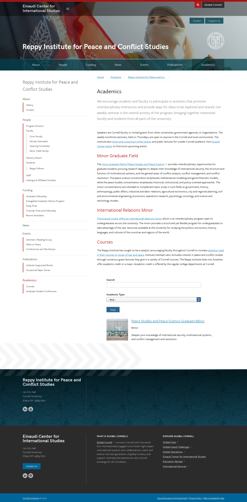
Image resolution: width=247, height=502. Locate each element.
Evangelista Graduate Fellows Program (45, 200)
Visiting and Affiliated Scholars (41, 179)
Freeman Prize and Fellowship (41, 209)
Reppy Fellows (37, 167)
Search (110, 278)
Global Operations (174, 451)
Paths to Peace (33, 243)
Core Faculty (36, 135)
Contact (197, 19)
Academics (29, 279)
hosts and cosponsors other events (131, 140)
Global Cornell (213, 3)
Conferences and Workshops (40, 248)
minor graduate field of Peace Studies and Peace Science (134, 163)
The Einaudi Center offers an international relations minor (129, 217)
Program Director (35, 124)
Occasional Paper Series (38, 269)
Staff (28, 174)
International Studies (43, 7)
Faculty (29, 129)
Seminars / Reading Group (39, 238)
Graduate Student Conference (41, 290)
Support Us (214, 19)
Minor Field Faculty (39, 149)
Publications (30, 258)
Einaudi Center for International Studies (184, 455)
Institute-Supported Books (39, 264)
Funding (27, 189)
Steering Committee (40, 145)
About (26, 98)
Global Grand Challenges (177, 446)
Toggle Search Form (198, 3)
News (26, 224)
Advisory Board (34, 156)
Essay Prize (31, 204)
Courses (30, 285)
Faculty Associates (39, 140)
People (27, 119)
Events (27, 232)
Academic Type (115, 293)
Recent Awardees (35, 214)
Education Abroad (174, 460)
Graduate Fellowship (36, 195)
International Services (176, 465)
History (29, 104)
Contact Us (31, 465)
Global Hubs (171, 441)
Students (30, 161)
